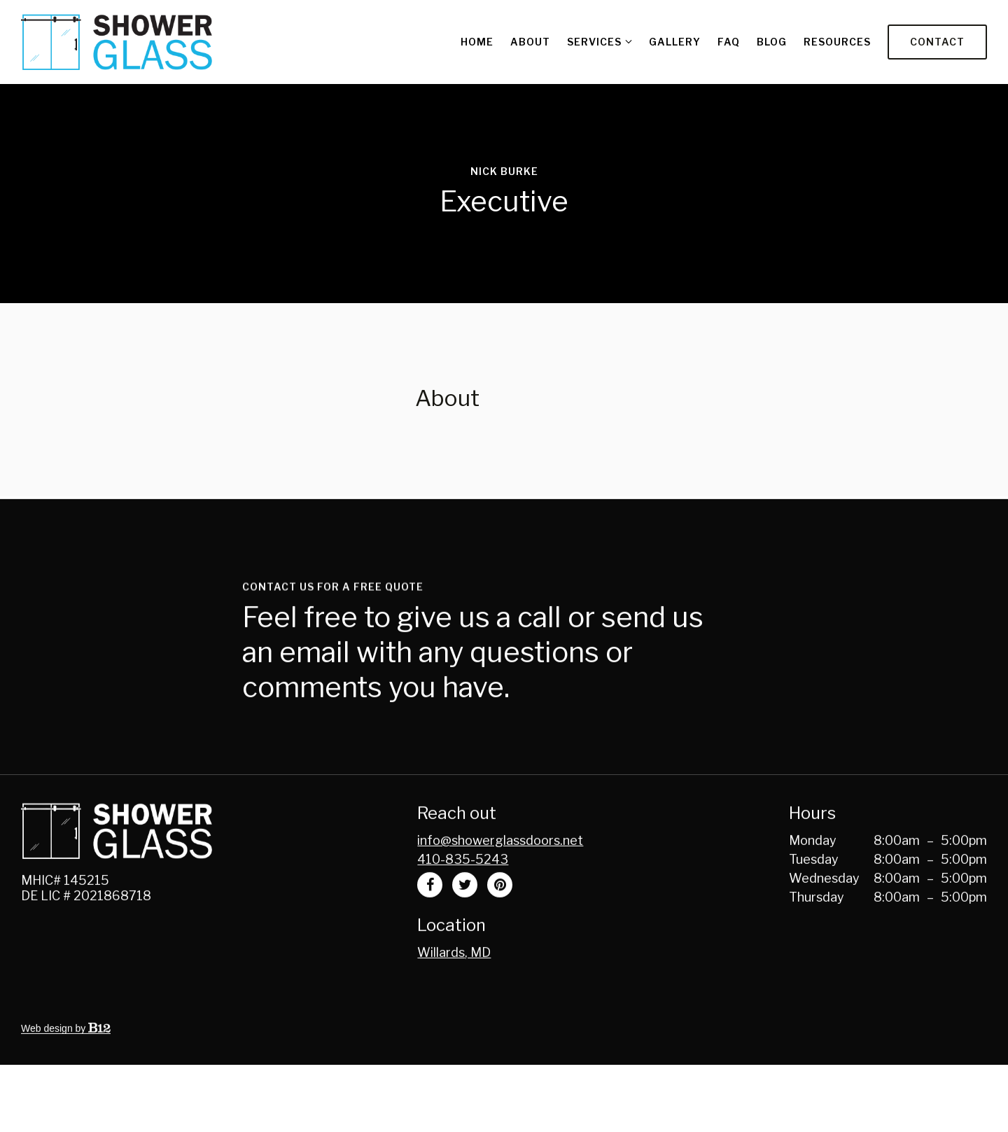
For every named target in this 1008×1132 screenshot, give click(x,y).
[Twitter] (464, 920)
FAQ (729, 42)
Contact (937, 42)
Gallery (675, 42)
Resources (837, 42)
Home (477, 42)
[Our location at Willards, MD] (454, 988)
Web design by (66, 1064)
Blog (772, 42)
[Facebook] (429, 920)
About (530, 42)
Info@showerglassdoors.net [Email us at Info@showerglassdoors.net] (500, 876)
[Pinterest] (499, 920)
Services (594, 42)
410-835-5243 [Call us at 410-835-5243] (462, 895)
